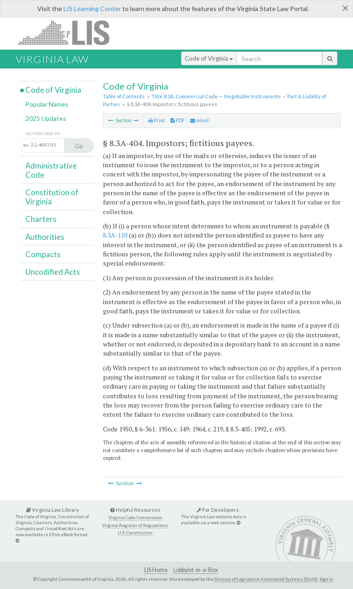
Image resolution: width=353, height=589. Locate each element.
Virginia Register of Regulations (135, 525)
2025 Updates (45, 118)
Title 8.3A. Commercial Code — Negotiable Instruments (216, 96)
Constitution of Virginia (52, 196)
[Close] (345, 8)
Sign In (326, 579)
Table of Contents (124, 96)
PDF (178, 120)
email (199, 120)
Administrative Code (51, 170)
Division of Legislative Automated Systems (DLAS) (266, 579)
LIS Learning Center (92, 8)
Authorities (44, 237)
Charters (41, 219)
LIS (68, 32)
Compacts (43, 254)
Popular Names (46, 104)
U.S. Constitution (135, 532)
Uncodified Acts (52, 272)
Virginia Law (52, 59)
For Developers (218, 510)
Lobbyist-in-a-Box (195, 569)
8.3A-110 (115, 235)
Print (156, 120)
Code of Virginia (209, 58)
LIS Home (156, 569)
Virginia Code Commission (135, 517)
